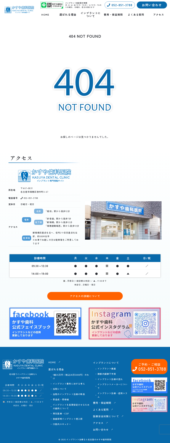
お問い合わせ (152, 5)
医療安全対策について (106, 416)
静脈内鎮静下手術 (107, 373)
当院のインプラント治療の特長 (69, 394)
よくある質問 (136, 14)
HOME (45, 14)
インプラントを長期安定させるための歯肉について (71, 406)
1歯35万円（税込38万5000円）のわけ (71, 376)
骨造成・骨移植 (61, 399)
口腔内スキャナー (62, 424)
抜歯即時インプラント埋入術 (68, 418)
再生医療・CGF (61, 413)
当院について (60, 388)
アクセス (158, 14)
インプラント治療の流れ (110, 379)
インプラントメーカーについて (112, 386)
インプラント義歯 (107, 368)
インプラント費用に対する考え (69, 383)
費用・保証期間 (113, 14)
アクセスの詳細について (85, 296)
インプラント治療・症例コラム (112, 395)
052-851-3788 (119, 5)
